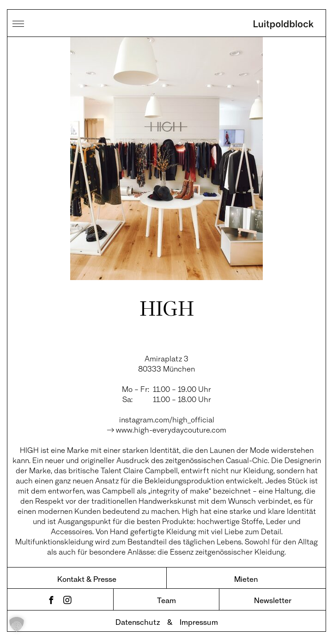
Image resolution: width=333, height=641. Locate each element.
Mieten (246, 578)
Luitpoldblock (284, 25)
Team (166, 600)
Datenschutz (137, 621)
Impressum (199, 621)
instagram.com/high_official (166, 419)
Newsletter (272, 600)
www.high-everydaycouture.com (171, 429)
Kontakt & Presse (86, 578)
